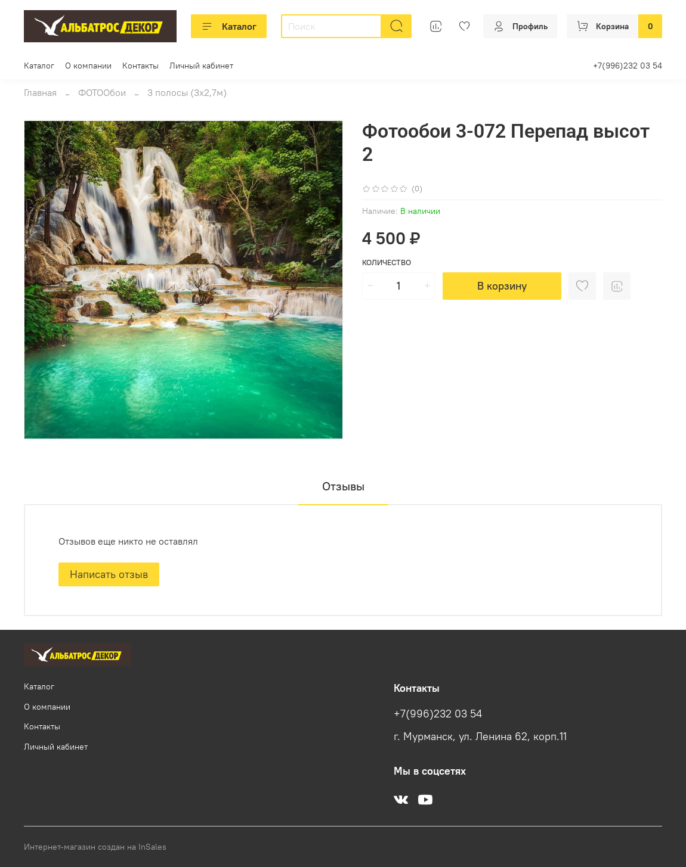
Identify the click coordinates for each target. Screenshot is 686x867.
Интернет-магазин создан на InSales (95, 846)
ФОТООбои (102, 92)
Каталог (229, 26)
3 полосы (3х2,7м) (187, 92)
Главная (40, 92)
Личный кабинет (201, 65)
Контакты (140, 65)
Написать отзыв (109, 574)
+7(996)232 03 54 (627, 65)
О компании (88, 65)
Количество (386, 262)
